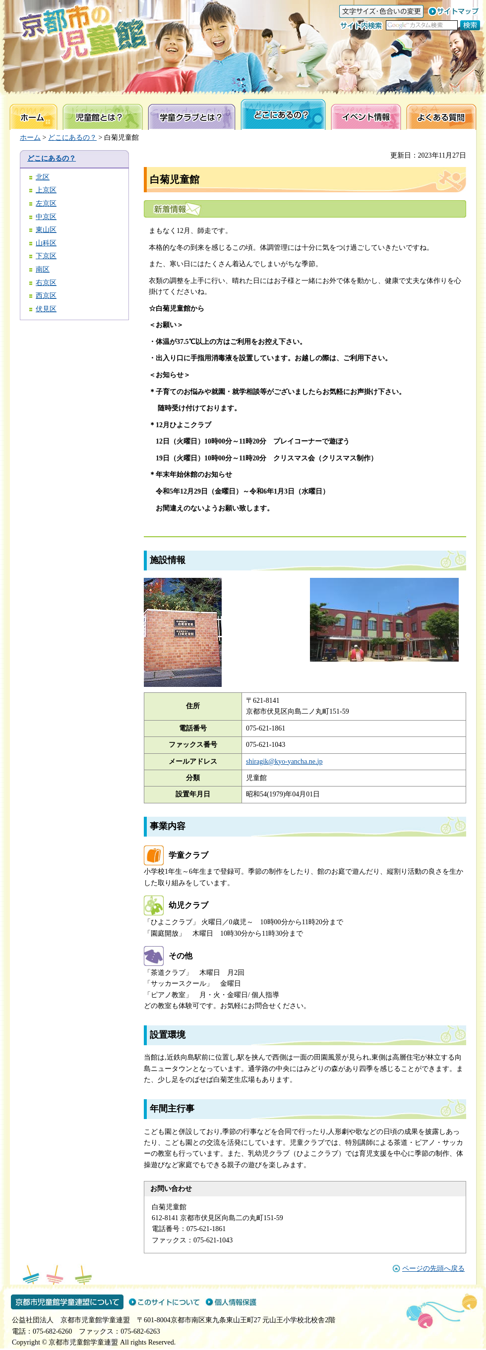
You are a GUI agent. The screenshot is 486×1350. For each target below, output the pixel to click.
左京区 (46, 203)
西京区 (46, 295)
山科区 (46, 243)
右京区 (46, 282)
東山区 (46, 229)
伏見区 (46, 309)
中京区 (46, 217)
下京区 (46, 256)
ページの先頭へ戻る (433, 1268)
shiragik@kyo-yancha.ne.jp (284, 761)
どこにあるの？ (72, 137)
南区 (43, 269)
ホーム (30, 137)
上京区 (46, 190)
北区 (43, 177)
